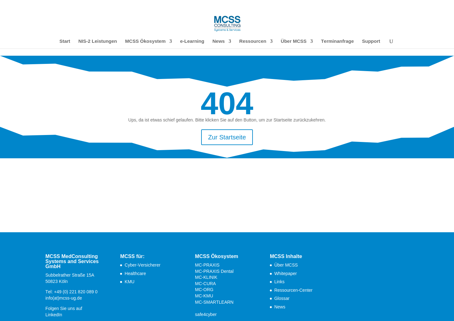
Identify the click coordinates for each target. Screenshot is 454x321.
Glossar (281, 298)
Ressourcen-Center (293, 290)
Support (371, 41)
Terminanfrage (337, 41)
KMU (129, 281)
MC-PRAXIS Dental (214, 271)
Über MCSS (294, 41)
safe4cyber (206, 314)
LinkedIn (53, 314)
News (218, 41)
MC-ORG (204, 289)
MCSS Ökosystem (145, 41)
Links (279, 281)
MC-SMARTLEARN (214, 302)
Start (64, 41)
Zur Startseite (227, 137)
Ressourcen (252, 41)
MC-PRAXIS (207, 265)
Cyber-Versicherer (142, 265)
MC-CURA (205, 283)
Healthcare (135, 273)
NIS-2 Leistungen (97, 41)
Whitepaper (285, 273)
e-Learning (192, 41)
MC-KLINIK (206, 277)
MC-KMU (204, 295)
